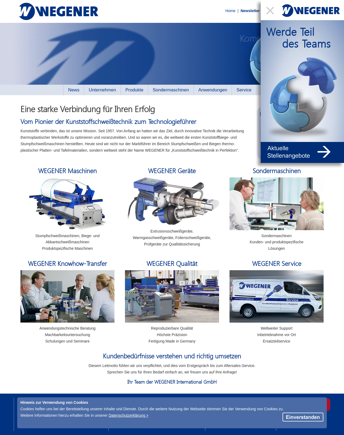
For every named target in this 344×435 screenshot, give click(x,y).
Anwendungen (212, 89)
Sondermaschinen (171, 89)
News (74, 89)
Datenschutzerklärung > (128, 415)
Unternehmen (102, 89)
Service (244, 89)
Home (222, 11)
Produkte (134, 89)
